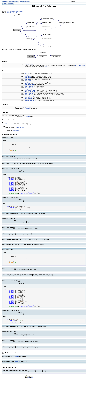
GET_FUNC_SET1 (29, 88)
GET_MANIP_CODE (30, 91)
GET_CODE (28, 75)
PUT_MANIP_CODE (30, 92)
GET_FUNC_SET (29, 93)
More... (46, 67)
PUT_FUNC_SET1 (29, 89)
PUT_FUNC (28, 84)
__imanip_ (27, 107)
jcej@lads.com (20, 128)
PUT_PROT (28, 82)
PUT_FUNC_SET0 (29, 86)
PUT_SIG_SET (28, 99)
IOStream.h (8, 124)
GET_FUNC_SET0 (29, 85)
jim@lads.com (16, 130)
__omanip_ (28, 109)
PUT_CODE (28, 81)
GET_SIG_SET (28, 98)
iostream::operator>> (20, 148)
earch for (73, 1)
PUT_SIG (27, 80)
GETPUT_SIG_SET (30, 100)
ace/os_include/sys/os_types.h (15, 11)
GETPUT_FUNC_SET (30, 96)
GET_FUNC (28, 78)
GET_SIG (27, 74)
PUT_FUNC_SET (29, 95)
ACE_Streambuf (29, 64)
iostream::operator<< (20, 266)
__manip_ (27, 117)
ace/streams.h (11, 9)
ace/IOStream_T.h (12, 13)
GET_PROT (28, 77)
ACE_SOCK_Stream (80, 66)
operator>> (24, 198)
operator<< (24, 317)
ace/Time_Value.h (12, 10)
